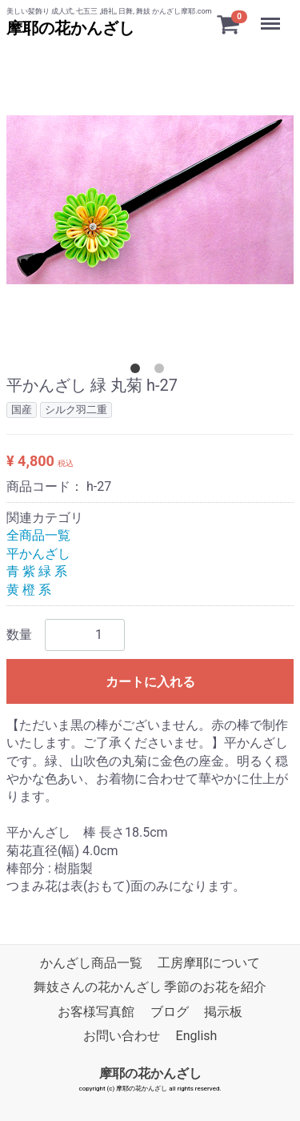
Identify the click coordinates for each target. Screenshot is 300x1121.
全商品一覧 (38, 535)
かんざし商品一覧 (91, 962)
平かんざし (38, 553)
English (197, 1035)
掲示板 (223, 1011)
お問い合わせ (121, 1035)
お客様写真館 (96, 1011)
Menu (272, 16)
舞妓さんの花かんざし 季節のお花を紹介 (150, 986)
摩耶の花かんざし (70, 28)
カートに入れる (150, 681)
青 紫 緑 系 (36, 571)
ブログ (169, 1011)
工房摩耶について (209, 962)
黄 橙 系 (28, 589)
